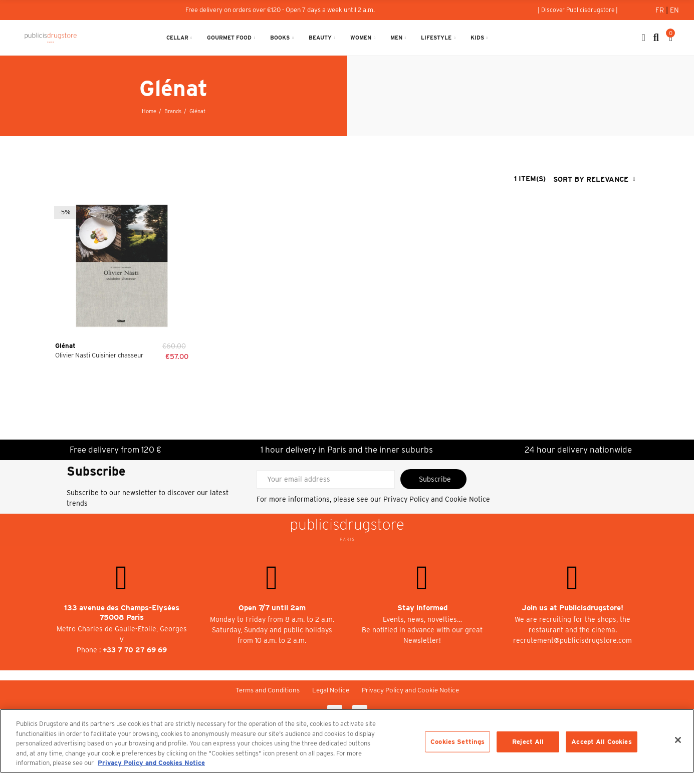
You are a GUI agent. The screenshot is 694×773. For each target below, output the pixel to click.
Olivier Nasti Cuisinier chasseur (99, 355)
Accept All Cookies (601, 741)
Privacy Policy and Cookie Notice (436, 499)
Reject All (528, 741)
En (674, 10)
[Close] (678, 740)
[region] (347, 741)
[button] (577, 10)
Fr (660, 10)
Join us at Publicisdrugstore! (572, 607)
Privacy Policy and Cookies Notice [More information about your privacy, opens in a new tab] (151, 762)
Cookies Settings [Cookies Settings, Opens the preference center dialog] (457, 741)
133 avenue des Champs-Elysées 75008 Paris (121, 612)
